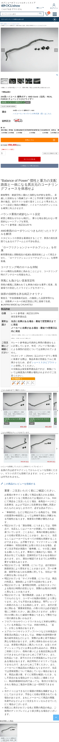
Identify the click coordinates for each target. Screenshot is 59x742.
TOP (1, 24)
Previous (3, 50)
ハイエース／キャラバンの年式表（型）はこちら (32, 114)
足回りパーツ (7, 24)
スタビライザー (16, 24)
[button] (1, 410)
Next (56, 50)
